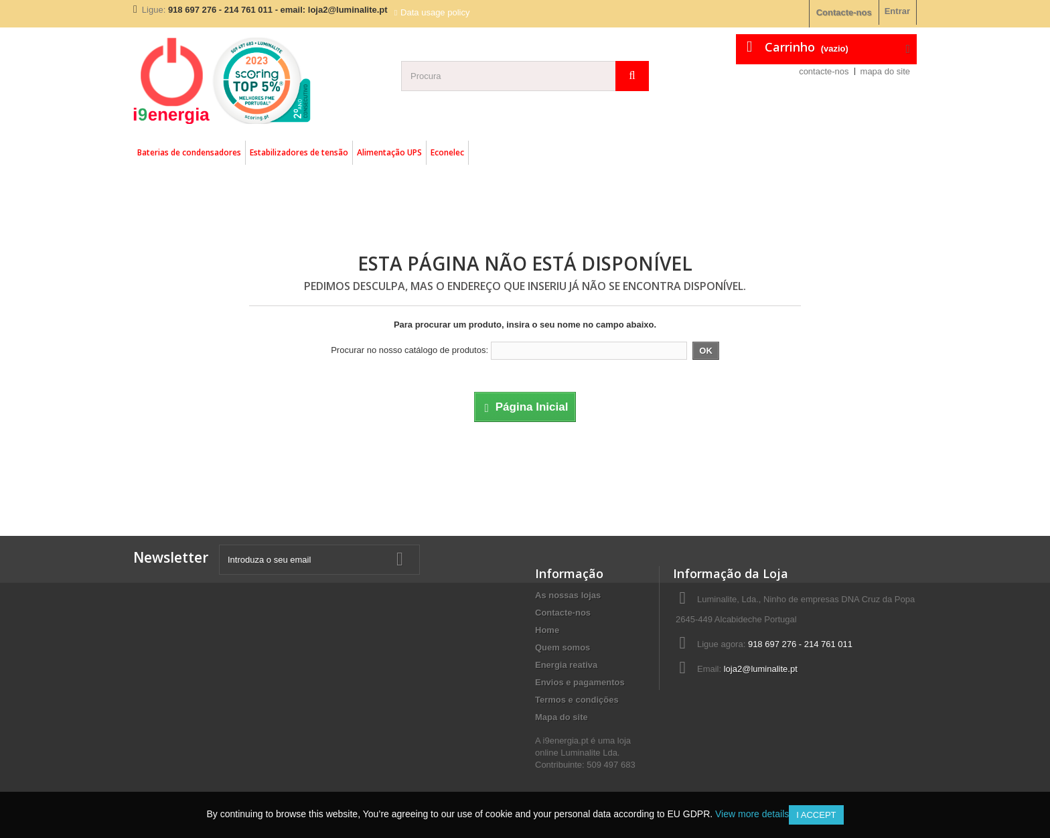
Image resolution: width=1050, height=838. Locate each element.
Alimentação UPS (389, 152)
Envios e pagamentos (580, 682)
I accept (816, 815)
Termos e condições (577, 700)
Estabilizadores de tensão (299, 152)
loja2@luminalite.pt (761, 669)
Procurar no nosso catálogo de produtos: (409, 350)
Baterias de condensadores (189, 152)
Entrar (897, 11)
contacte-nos (823, 71)
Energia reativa (566, 665)
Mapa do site (561, 717)
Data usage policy (434, 12)
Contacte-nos (844, 12)
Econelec (447, 152)
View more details (752, 814)
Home (547, 630)
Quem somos (562, 647)
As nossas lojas (568, 595)
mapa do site (885, 71)
